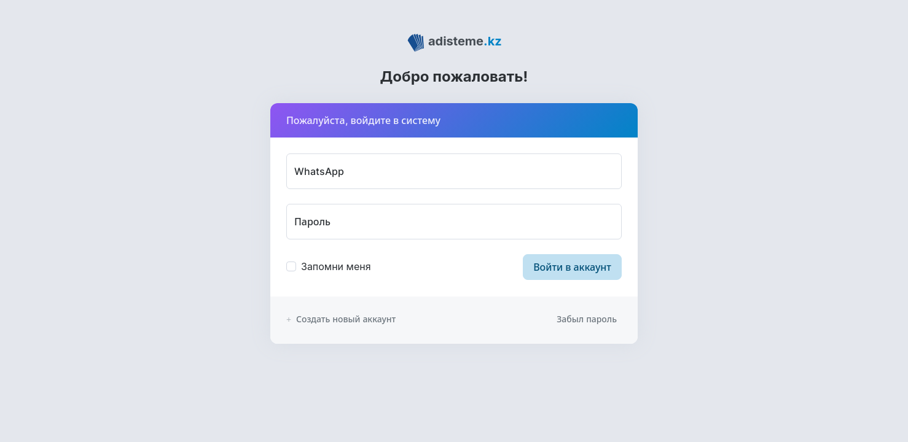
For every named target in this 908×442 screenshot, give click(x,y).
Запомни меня (336, 266)
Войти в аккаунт (572, 267)
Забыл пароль (587, 319)
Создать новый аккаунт (341, 319)
